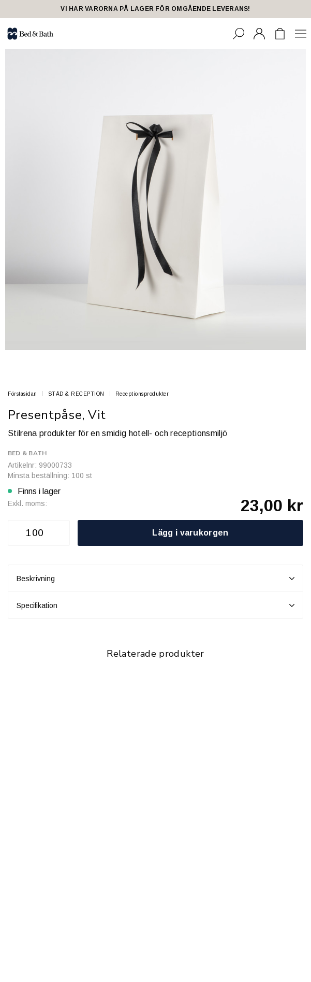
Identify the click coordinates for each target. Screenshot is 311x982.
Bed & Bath (27, 453)
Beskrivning (155, 578)
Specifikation (155, 605)
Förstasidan (22, 394)
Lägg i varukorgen (190, 532)
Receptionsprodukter (142, 394)
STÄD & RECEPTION (76, 394)
